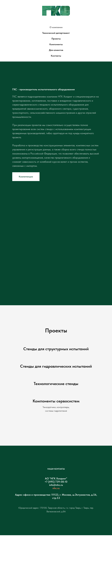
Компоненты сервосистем (56, 400)
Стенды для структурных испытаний (56, 348)
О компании (56, 27)
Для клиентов (56, 50)
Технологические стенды (56, 383)
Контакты (56, 55)
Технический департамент (56, 33)
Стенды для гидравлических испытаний (56, 366)
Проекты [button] (56, 38)
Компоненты (56, 44)
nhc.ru (56, 488)
